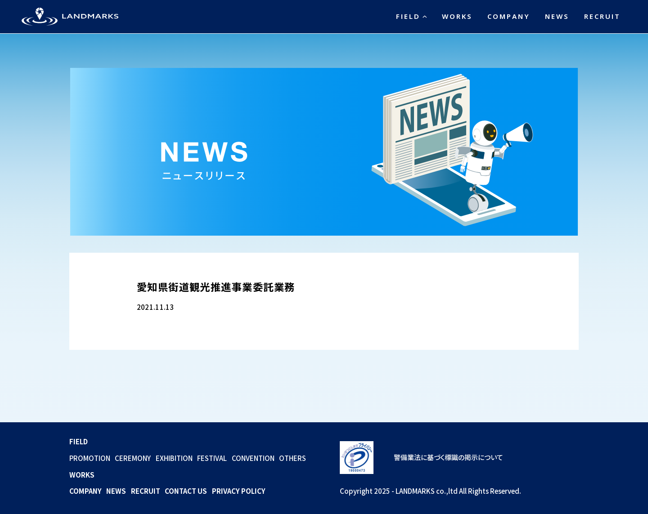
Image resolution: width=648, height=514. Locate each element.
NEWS (557, 16)
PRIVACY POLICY (239, 491)
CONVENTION (253, 458)
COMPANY (508, 16)
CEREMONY (133, 458)
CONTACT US (186, 491)
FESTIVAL (212, 458)
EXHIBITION (174, 458)
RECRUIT (602, 16)
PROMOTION (89, 458)
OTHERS (292, 458)
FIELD (408, 16)
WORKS (457, 16)
